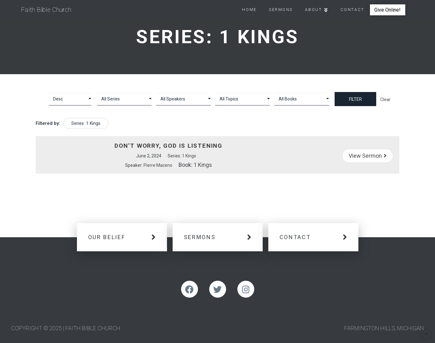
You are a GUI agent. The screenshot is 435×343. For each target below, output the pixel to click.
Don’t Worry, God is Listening (168, 145)
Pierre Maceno (158, 165)
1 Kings (189, 155)
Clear (385, 99)
